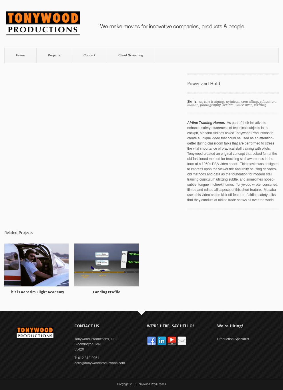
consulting (249, 102)
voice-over (244, 105)
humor (192, 105)
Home (20, 55)
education (268, 102)
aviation (232, 102)
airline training (211, 102)
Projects (54, 55)
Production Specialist (233, 339)
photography (210, 105)
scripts (228, 105)
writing (260, 105)
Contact (89, 55)
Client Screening (130, 55)
